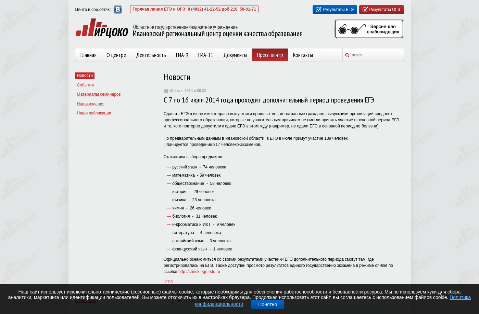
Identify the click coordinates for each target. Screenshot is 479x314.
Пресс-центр (270, 55)
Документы (235, 55)
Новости (85, 75)
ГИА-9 (182, 55)
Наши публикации (94, 113)
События (85, 85)
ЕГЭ (169, 282)
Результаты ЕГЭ (338, 9)
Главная (88, 55)
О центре (116, 55)
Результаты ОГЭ (385, 9)
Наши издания (90, 103)
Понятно (267, 304)
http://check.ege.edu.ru (199, 271)
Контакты (303, 55)
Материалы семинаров (99, 94)
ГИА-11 (205, 55)
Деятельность (151, 55)
